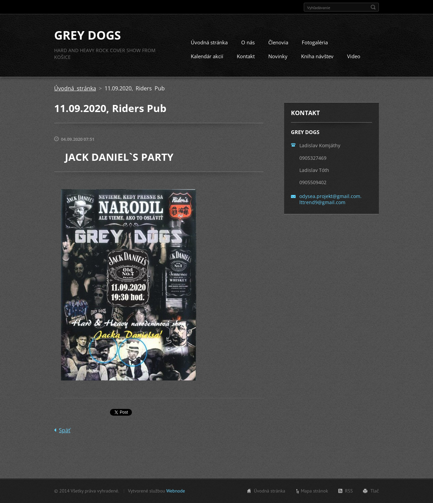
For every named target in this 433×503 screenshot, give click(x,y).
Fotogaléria (315, 42)
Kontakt (246, 56)
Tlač (374, 491)
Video (353, 56)
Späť (64, 430)
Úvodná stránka (209, 42)
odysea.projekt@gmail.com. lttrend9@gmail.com (330, 199)
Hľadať (373, 7)
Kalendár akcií (207, 56)
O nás (248, 42)
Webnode (175, 491)
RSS (349, 491)
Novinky (278, 56)
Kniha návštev (317, 56)
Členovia (278, 42)
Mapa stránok (314, 491)
